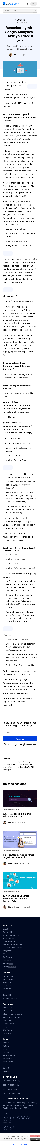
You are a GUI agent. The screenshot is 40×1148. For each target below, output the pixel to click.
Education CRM (8, 976)
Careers (5, 1065)
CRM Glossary (8, 1030)
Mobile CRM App (8, 938)
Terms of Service (9, 1055)
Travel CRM (7, 995)
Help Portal (7, 960)
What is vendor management (13, 1014)
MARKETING (20, 20)
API (4, 954)
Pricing (8, 964)
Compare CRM (8, 1027)
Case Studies (7, 1020)
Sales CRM (6, 929)
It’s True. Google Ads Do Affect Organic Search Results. (20, 848)
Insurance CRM (8, 979)
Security (6, 1052)
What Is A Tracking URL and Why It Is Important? (20, 807)
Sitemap (6, 1071)
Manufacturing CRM (10, 998)
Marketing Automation (11, 935)
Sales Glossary (8, 1033)
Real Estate (7, 989)
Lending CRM (7, 986)
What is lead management (12, 1011)
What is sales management (12, 1017)
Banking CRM (7, 982)
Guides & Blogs (8, 1023)
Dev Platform (7, 957)
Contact (6, 1068)
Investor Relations (9, 1058)
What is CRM (7, 1008)
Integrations (7, 951)
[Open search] (35, 11)
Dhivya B (6, 759)
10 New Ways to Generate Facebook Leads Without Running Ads (20, 890)
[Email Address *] (20, 732)
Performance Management (12, 944)
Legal (5, 1049)
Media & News (8, 1062)
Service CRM (7, 932)
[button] (33, 4)
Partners (6, 1046)
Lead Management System (12, 947)
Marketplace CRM (9, 992)
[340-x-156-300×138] (11, 4)
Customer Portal (9, 941)
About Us (6, 1043)
